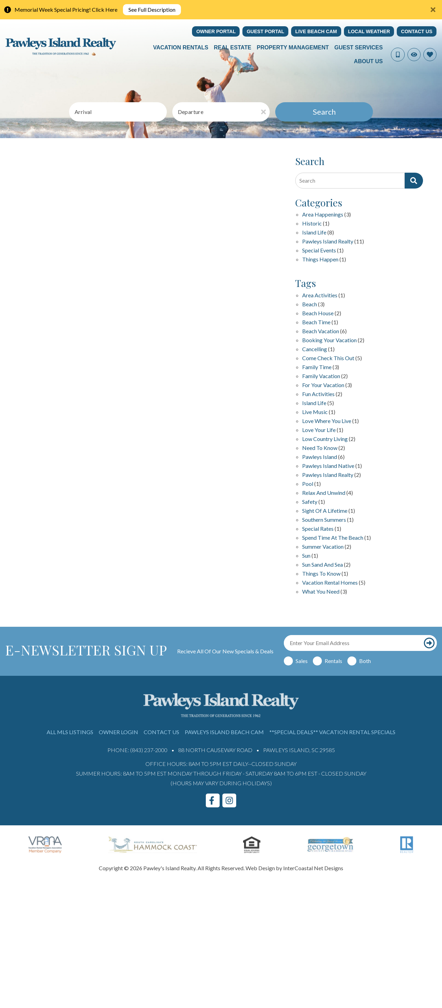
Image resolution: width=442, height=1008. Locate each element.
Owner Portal (216, 31)
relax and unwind (323, 493)
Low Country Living (325, 439)
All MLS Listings (70, 732)
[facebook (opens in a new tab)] (213, 800)
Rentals (333, 660)
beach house (318, 313)
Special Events (319, 250)
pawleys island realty (327, 475)
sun (306, 556)
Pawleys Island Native (328, 466)
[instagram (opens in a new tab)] (229, 800)
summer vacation (323, 547)
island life (314, 403)
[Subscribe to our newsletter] (429, 643)
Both (365, 660)
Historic (312, 224)
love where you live (326, 421)
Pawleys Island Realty (327, 241)
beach (309, 304)
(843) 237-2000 (148, 750)
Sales (302, 660)
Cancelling (314, 349)
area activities (319, 295)
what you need (320, 592)
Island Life (314, 233)
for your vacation (323, 385)
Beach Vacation (320, 331)
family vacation (321, 376)
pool (307, 484)
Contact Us (416, 31)
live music (315, 412)
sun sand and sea (322, 565)
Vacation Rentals (180, 47)
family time (317, 367)
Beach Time (316, 322)
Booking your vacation (329, 340)
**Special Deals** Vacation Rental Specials (332, 732)
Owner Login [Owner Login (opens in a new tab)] (118, 732)
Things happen (320, 259)
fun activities (318, 394)
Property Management (293, 47)
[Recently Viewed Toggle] (414, 54)
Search (324, 111)
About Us (368, 61)
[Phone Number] (398, 54)
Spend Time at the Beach (332, 538)
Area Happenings (322, 215)
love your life (319, 430)
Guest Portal (265, 31)
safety (309, 502)
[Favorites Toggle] (429, 54)
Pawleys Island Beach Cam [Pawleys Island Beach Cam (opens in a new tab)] (224, 732)
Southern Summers (324, 520)
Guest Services (358, 47)
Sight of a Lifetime (324, 511)
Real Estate (232, 47)
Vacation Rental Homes (330, 583)
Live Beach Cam (316, 31)
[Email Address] (353, 643)
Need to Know (319, 448)
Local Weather (369, 31)
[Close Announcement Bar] (433, 10)
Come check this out (328, 358)
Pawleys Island (319, 457)
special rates (318, 529)
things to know (321, 574)
